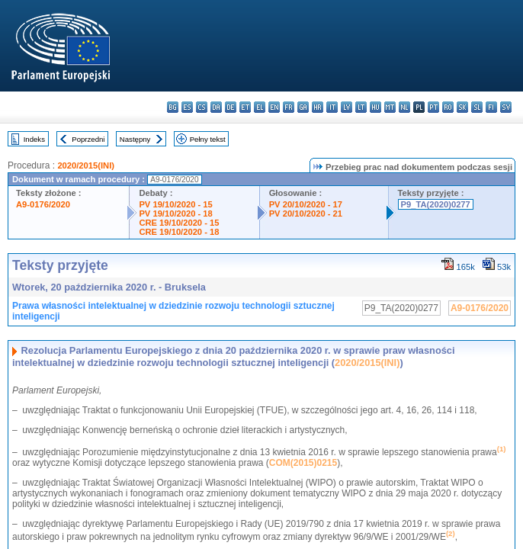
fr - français (288, 107)
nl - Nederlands (404, 107)
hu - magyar (375, 107)
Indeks (34, 139)
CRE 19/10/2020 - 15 (179, 222)
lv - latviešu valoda (346, 107)
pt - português (433, 107)
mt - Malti (390, 107)
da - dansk (216, 107)
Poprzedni (88, 139)
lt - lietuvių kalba (361, 107)
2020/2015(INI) (85, 165)
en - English (274, 107)
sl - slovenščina (477, 107)
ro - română (448, 107)
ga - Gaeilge (303, 107)
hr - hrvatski (317, 107)
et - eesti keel (245, 107)
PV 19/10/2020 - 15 (175, 204)
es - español (187, 107)
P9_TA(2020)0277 (435, 204)
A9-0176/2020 (43, 204)
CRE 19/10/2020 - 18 (179, 231)
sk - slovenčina (462, 107)
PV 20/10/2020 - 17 (305, 204)
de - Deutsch (230, 107)
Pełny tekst (208, 139)
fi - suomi (491, 107)
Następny (135, 139)
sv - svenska (506, 107)
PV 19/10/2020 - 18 (175, 213)
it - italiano (332, 107)
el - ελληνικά (259, 107)
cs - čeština (201, 107)
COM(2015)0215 (303, 463)
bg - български (172, 107)
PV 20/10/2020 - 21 (305, 213)
